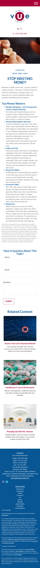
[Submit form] (8, 301)
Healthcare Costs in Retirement (20, 387)
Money (20, 500)
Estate (20, 493)
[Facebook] (20, 29)
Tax (20, 497)
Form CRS (7, 510)
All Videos (20, 506)
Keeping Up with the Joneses (20, 431)
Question (7, 282)
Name (7, 257)
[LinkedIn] (18, 29)
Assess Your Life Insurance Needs (20, 343)
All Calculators (20, 508)
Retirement (20, 489)
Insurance (20, 495)
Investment (20, 491)
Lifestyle (20, 502)
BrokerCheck (5, 515)
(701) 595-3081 (20, 34)
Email (7, 270)
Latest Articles (20, 504)
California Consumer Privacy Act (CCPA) (18, 539)
